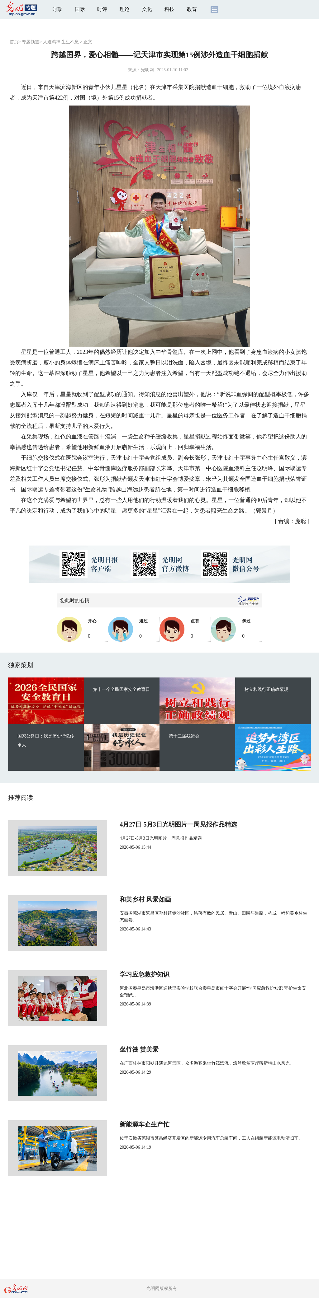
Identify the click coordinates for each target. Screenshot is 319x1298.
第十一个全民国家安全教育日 (121, 689)
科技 (169, 9)
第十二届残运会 (184, 736)
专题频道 (30, 42)
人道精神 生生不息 (61, 42)
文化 (147, 9)
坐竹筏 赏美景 (118, 1049)
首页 (14, 42)
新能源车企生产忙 (124, 1124)
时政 (57, 9)
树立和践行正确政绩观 (266, 689)
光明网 (147, 70)
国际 (80, 9)
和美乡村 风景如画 (124, 899)
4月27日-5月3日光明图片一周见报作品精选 (158, 824)
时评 (102, 9)
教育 (192, 9)
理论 (125, 9)
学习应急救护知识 (124, 974)
